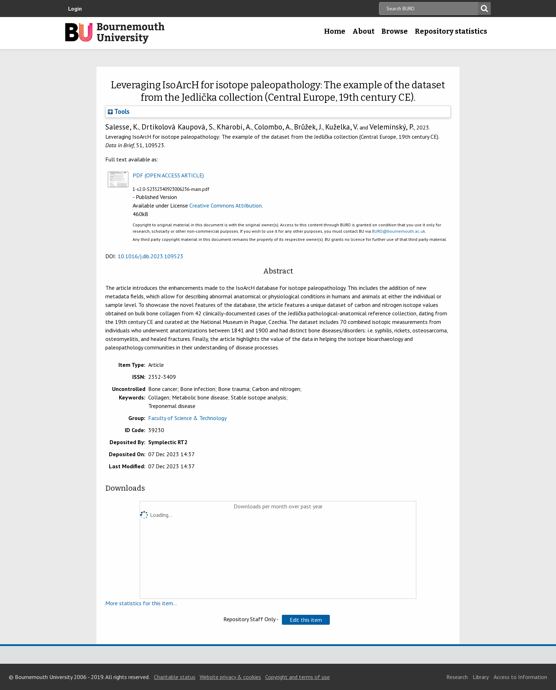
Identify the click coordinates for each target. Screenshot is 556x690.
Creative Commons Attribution (225, 205)
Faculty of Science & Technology (187, 417)
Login (75, 8)
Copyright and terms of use (297, 676)
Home (334, 31)
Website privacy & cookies (230, 676)
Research (457, 676)
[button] (306, 620)
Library (481, 676)
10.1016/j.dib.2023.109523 (150, 256)
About (363, 31)
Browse (395, 31)
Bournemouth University (115, 33)
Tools (118, 111)
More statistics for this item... (141, 603)
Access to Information (520, 676)
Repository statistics (451, 31)
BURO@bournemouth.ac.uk (398, 231)
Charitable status (174, 676)
